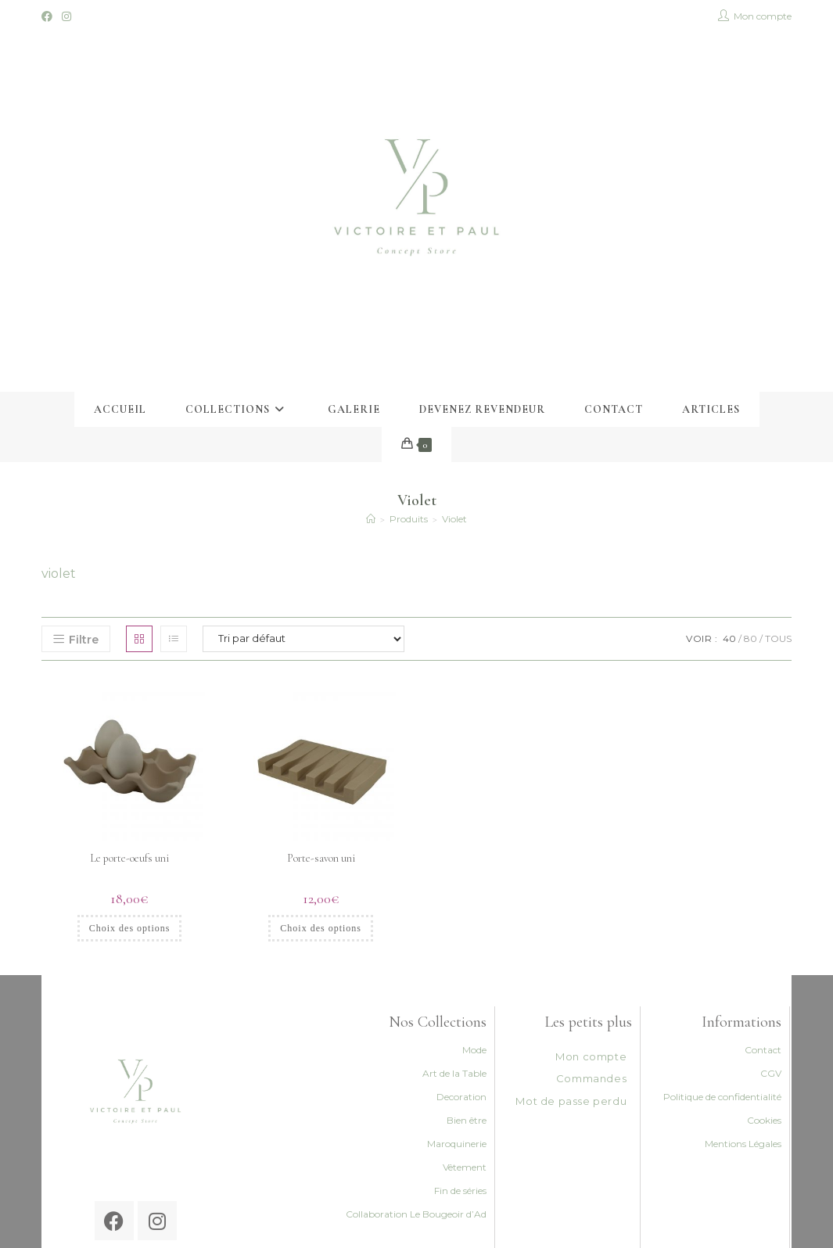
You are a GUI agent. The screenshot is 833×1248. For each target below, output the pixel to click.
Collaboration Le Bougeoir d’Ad (416, 1214)
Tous (778, 638)
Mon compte (591, 1056)
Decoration (461, 1097)
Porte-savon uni (321, 858)
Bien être (467, 1120)
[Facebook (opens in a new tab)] (49, 16)
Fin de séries (460, 1190)
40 (729, 638)
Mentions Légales (743, 1143)
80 (750, 638)
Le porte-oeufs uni (129, 858)
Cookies (764, 1120)
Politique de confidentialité (722, 1097)
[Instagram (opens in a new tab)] (66, 16)
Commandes (591, 1078)
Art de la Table (454, 1073)
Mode (474, 1050)
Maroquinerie (457, 1143)
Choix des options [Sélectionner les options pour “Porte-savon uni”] (320, 928)
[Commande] (303, 639)
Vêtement (465, 1167)
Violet (454, 519)
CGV (770, 1073)
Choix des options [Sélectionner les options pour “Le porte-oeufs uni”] (130, 928)
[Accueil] (370, 519)
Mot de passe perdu (571, 1101)
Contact (763, 1050)
